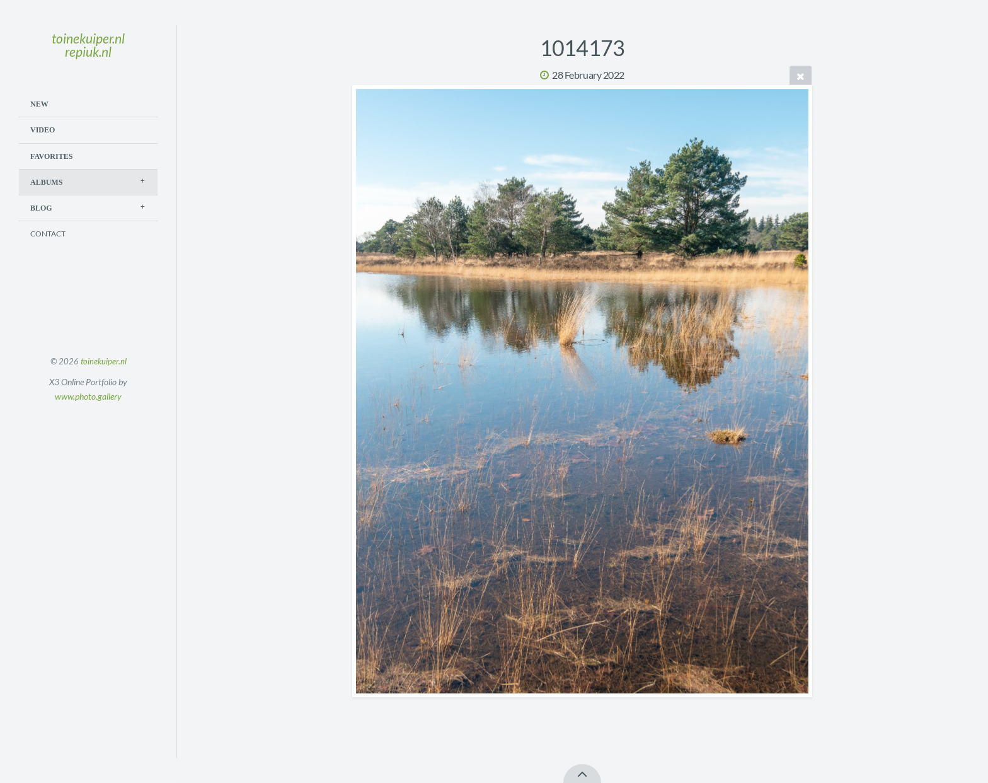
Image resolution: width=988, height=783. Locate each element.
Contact (48, 233)
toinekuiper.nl (104, 361)
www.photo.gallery (88, 396)
